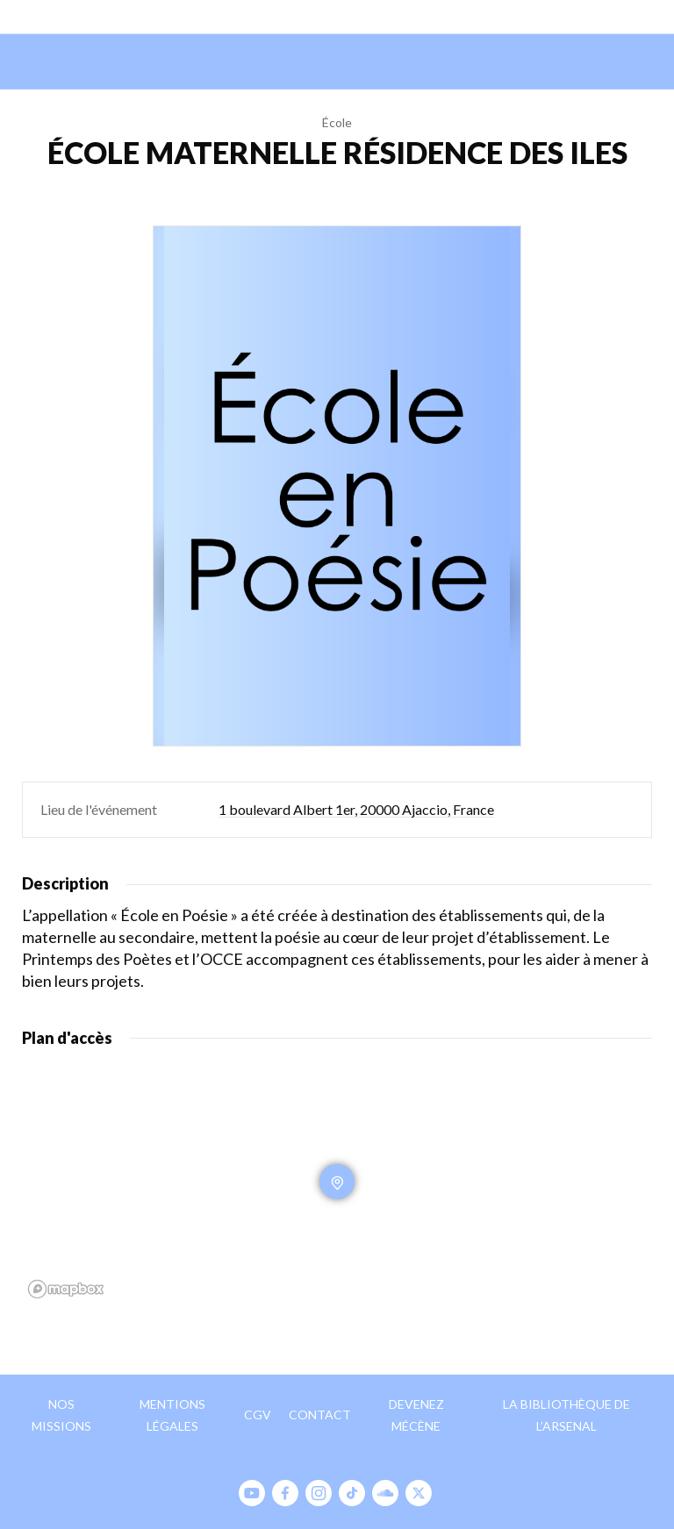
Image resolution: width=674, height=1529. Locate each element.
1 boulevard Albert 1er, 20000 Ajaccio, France (356, 809)
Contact (320, 1414)
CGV (257, 1414)
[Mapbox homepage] (65, 1289)
